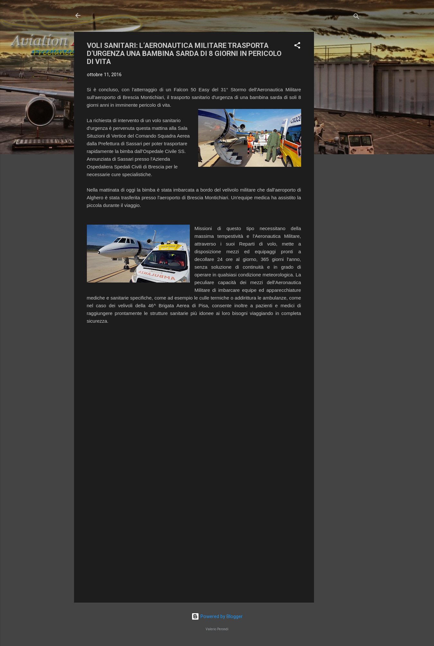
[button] (297, 46)
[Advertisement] (339, 128)
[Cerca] (356, 17)
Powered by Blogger (217, 616)
